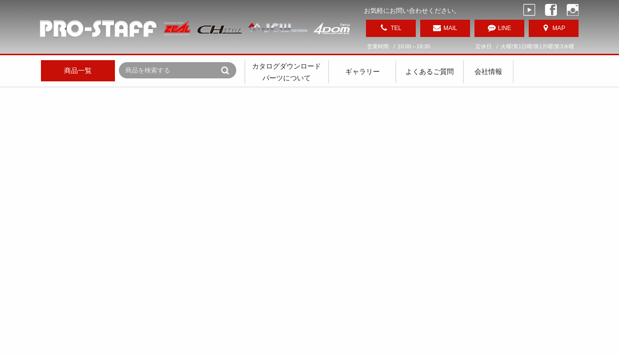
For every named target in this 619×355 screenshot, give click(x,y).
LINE (504, 28)
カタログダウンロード (286, 66)
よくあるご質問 (429, 71)
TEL (396, 28)
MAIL (450, 28)
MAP (558, 28)
